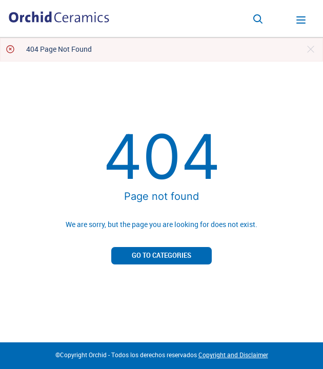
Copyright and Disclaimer (233, 355)
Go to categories (161, 255)
